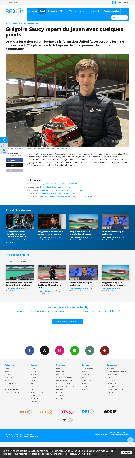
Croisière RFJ (95, 11)
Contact (110, 392)
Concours (59, 398)
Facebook (29, 350)
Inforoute (85, 383)
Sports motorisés (29, 23)
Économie (8, 377)
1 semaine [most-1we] (22, 261)
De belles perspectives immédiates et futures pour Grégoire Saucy (59, 197)
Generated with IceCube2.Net (119, 434)
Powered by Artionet (101, 434)
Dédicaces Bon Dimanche (65, 380)
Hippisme (34, 386)
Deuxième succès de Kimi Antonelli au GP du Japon (19, 284)
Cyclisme (34, 380)
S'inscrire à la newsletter (67, 321)
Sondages (59, 395)
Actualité (32, 11)
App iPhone (89, 350)
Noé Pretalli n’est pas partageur (113, 233)
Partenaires (111, 383)
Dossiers (8, 386)
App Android (104, 350)
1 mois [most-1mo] (33, 261)
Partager (10, 160)
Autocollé (59, 392)
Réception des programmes (117, 371)
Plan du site (34, 437)
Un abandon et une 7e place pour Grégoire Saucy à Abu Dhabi (57, 190)
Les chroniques (61, 371)
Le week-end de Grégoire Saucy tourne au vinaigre (53, 193)
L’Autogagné (60, 389)
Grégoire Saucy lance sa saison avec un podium (52, 184)
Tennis (33, 389)
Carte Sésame (112, 374)
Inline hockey (35, 395)
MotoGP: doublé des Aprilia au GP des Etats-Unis (49, 285)
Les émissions (61, 368)
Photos (63, 11)
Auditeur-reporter (120, 2)
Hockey (33, 371)
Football (33, 368)
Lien (9, 170)
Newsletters (74, 350)
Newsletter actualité (12, 392)
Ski (32, 383)
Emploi (84, 386)
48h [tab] (11, 261)
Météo (84, 377)
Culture (7, 380)
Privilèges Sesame (88, 374)
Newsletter (111, 395)
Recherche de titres (63, 374)
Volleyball (34, 377)
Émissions (52, 11)
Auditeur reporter (11, 389)
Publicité (110, 377)
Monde (7, 374)
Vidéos (72, 11)
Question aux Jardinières (65, 386)
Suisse (7, 371)
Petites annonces (88, 380)
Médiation (111, 386)
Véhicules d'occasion (89, 368)
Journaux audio (10, 383)
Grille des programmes (64, 377)
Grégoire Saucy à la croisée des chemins (49, 187)
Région (7, 368)
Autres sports (35, 398)
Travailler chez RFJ (113, 380)
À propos (110, 368)
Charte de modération (115, 389)
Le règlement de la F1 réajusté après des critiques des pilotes (17, 234)
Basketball (34, 374)
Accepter (127, 452)
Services (82, 11)
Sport (42, 11)
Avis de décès (86, 389)
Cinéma (84, 371)
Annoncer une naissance (65, 383)
